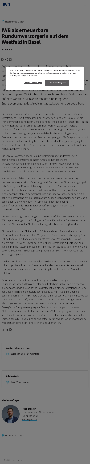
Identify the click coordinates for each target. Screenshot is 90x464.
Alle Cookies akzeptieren (57, 83)
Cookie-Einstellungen (33, 82)
